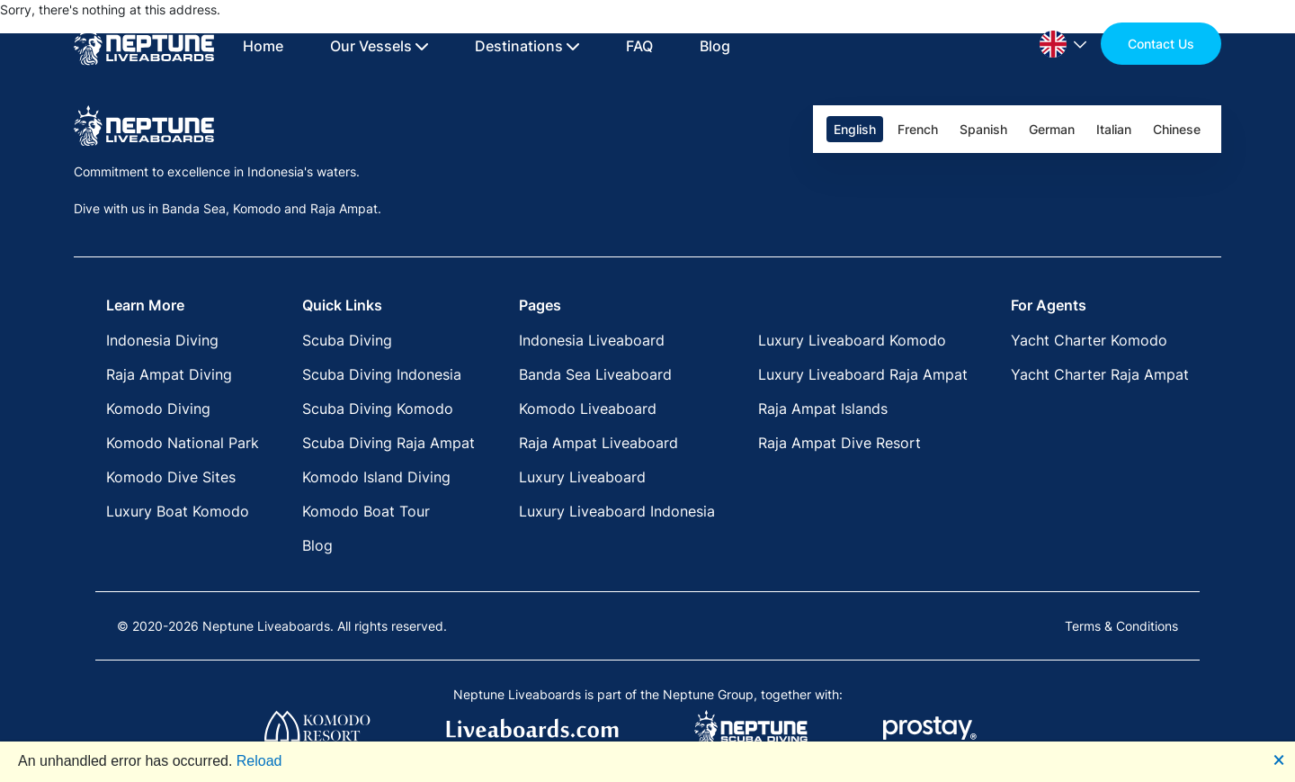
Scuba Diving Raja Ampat (388, 443)
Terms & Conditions (1121, 626)
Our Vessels (379, 46)
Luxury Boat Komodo (177, 511)
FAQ (639, 46)
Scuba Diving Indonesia (381, 374)
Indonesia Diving (162, 340)
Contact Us (1161, 43)
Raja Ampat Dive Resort (839, 443)
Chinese (1177, 129)
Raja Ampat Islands (823, 409)
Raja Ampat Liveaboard (598, 443)
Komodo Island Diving (376, 477)
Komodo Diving (158, 409)
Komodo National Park (182, 443)
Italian (1113, 129)
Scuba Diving (347, 340)
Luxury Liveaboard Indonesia (617, 511)
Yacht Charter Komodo (1089, 340)
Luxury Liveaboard (582, 477)
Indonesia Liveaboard (592, 340)
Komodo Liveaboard (587, 409)
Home (263, 46)
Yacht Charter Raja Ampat (1100, 374)
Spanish (983, 129)
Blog (715, 46)
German (1052, 129)
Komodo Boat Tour (366, 511)
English (855, 129)
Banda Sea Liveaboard (595, 374)
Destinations (527, 46)
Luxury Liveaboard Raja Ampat (863, 374)
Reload (259, 761)
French (918, 129)
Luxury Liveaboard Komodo (852, 340)
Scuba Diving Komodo (377, 409)
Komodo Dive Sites (171, 477)
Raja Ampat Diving (169, 374)
